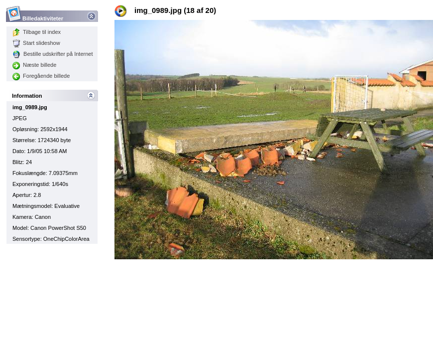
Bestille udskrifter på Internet (52, 54)
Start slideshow (36, 43)
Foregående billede (41, 76)
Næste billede (34, 65)
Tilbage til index (36, 32)
